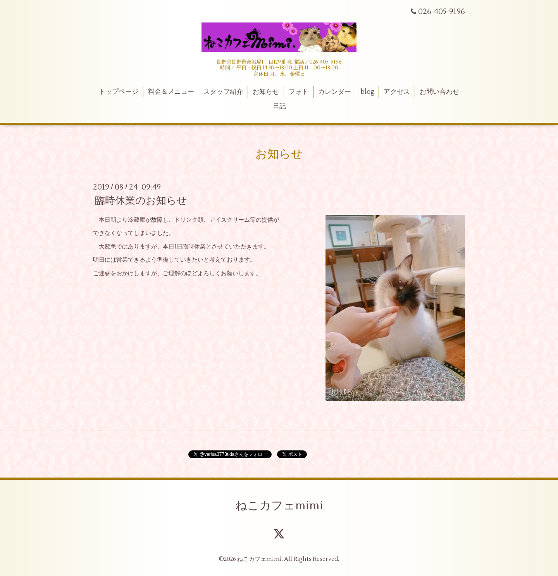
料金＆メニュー (171, 92)
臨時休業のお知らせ (141, 200)
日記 (279, 106)
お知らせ (266, 92)
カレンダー (334, 92)
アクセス (397, 92)
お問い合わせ (439, 92)
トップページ (118, 92)
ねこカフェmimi (279, 505)
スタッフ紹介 (223, 92)
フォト (298, 92)
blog (367, 92)
